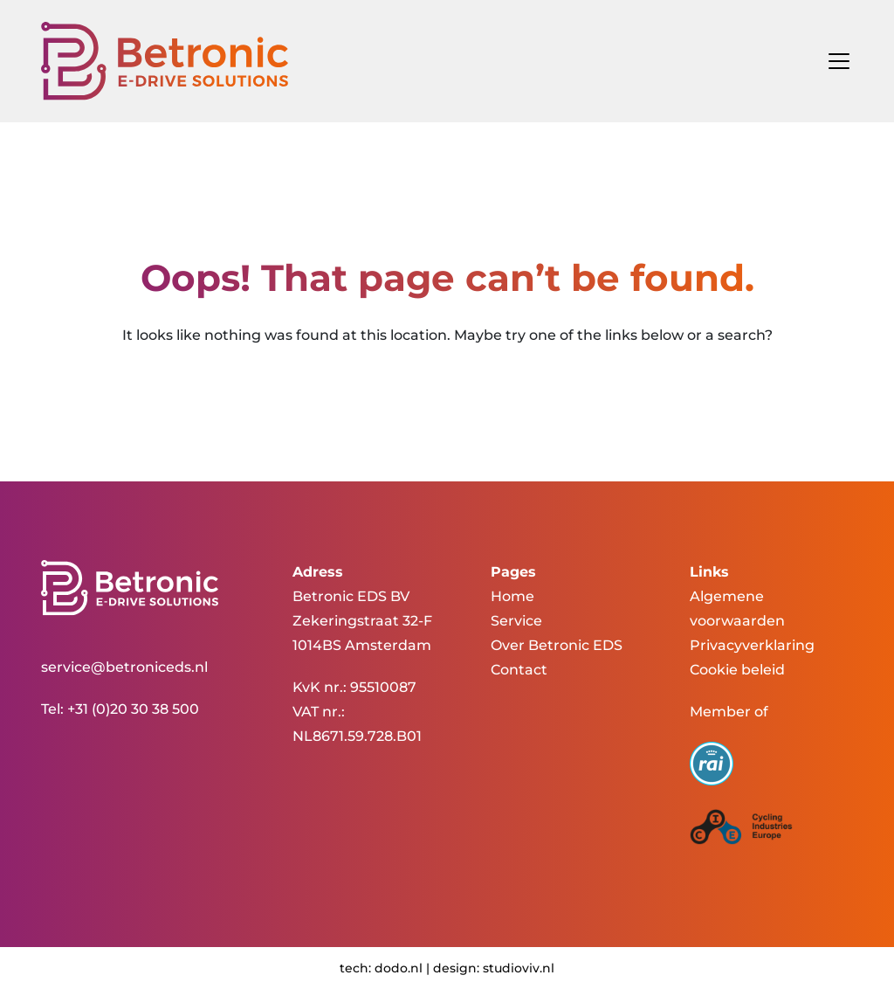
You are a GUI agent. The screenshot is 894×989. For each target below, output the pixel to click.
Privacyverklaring (752, 645)
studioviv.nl (518, 968)
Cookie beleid (737, 669)
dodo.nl (399, 968)
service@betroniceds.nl (124, 667)
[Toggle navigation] (834, 61)
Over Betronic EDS (556, 645)
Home (512, 596)
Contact (519, 669)
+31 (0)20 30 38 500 (133, 709)
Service (516, 620)
